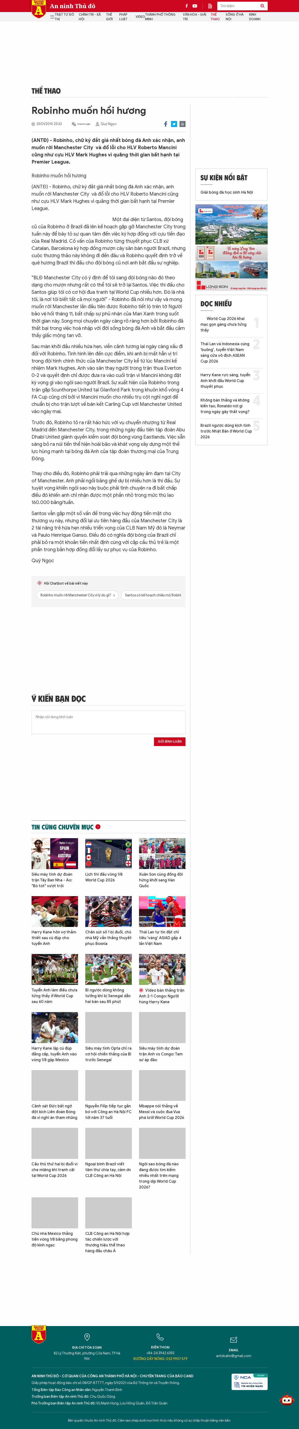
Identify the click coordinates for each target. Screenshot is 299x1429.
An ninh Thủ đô (72, 6)
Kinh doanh (254, 17)
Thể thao (215, 17)
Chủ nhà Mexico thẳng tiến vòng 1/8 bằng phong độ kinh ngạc (55, 1239)
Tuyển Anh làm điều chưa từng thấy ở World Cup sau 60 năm (54, 996)
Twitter (174, 124)
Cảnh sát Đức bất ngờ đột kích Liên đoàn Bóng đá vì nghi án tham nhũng (54, 1112)
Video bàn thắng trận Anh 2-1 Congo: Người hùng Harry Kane (161, 996)
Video (140, 17)
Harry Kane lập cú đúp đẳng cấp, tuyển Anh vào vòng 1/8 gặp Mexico (54, 1054)
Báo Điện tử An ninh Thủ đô (38, 9)
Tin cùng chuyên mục (62, 826)
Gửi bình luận (170, 742)
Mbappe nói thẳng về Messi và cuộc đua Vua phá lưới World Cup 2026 (161, 1112)
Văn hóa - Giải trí (194, 17)
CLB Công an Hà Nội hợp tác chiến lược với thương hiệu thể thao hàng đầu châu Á (107, 1242)
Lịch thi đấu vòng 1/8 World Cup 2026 (103, 877)
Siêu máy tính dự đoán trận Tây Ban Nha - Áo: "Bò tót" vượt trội (52, 880)
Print (182, 124)
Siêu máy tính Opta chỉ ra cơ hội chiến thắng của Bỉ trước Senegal (108, 1054)
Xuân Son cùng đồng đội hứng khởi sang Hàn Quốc (161, 880)
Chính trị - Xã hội (90, 17)
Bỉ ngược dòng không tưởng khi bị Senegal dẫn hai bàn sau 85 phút (108, 996)
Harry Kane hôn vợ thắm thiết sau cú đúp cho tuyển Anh (54, 938)
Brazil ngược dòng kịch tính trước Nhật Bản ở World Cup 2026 (226, 431)
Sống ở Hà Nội (235, 17)
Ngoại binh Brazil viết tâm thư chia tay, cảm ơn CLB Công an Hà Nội (108, 1170)
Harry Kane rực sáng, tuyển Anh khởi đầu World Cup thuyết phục (225, 381)
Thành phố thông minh (160, 17)
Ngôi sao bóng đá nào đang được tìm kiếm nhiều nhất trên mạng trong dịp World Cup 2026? (159, 1176)
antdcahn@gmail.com (233, 1356)
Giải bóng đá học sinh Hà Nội (226, 192)
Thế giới (109, 17)
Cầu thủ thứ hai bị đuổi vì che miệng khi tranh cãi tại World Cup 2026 (55, 1170)
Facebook (166, 124)
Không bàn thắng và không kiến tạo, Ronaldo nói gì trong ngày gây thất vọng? (225, 406)
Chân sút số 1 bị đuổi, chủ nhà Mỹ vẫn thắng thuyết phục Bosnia (108, 938)
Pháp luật (123, 17)
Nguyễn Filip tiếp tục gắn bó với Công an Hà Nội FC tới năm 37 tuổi (108, 1112)
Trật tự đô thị (64, 17)
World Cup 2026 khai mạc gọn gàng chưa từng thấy (223, 324)
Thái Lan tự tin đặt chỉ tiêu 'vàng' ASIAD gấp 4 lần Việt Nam (160, 938)
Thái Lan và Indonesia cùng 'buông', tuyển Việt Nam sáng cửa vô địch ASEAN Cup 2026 (224, 353)
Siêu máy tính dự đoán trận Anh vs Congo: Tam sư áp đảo (161, 1054)
